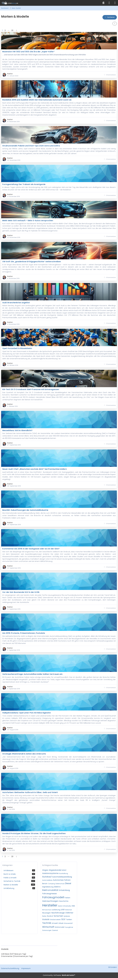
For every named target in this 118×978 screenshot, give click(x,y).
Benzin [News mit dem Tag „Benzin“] (44, 883)
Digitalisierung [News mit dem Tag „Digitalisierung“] (47, 887)
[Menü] (115, 3)
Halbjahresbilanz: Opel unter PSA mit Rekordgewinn (26, 712)
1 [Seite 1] (2, 30)
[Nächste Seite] (16, 30)
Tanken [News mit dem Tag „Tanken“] (69, 919)
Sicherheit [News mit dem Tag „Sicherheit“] (58, 916)
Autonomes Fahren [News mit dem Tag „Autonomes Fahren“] (61, 880)
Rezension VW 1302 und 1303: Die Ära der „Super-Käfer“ (28, 51)
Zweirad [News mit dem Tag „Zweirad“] (55, 930)
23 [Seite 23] (12, 30)
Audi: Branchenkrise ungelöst (16, 302)
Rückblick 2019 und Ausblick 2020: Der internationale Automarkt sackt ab (37, 99)
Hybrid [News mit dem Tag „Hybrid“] (60, 906)
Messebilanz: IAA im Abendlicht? (17, 430)
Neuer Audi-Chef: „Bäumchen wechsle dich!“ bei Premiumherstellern (34, 469)
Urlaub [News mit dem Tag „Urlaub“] (61, 923)
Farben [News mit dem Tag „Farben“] (67, 897)
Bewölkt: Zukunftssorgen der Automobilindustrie (25, 510)
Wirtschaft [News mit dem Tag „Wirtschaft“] (48, 927)
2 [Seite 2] (5, 30)
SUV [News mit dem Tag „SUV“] (63, 919)
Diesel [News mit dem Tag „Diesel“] (68, 883)
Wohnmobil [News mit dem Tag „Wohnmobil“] (59, 927)
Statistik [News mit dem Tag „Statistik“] (45, 919)
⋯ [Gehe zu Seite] (8, 30)
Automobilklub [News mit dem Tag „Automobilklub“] (47, 880)
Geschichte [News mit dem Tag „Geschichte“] (63, 901)
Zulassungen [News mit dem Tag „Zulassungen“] (47, 930)
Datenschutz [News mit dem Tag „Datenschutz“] (60, 884)
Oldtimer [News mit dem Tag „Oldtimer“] (69, 912)
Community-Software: (59, 975)
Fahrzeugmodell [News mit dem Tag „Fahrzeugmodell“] (53, 897)
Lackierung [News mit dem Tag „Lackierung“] (56, 910)
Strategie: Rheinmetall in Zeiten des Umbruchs (24, 753)
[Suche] (103, 3)
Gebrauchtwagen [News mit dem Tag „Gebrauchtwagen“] (50, 901)
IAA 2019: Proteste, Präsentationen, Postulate (23, 633)
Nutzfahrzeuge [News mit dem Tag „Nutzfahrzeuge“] (58, 912)
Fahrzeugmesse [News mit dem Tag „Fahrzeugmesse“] (49, 893)
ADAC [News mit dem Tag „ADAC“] (64, 870)
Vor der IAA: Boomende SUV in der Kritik (20, 592)
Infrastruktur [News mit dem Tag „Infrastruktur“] (67, 906)
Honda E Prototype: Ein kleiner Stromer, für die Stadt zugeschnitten (34, 833)
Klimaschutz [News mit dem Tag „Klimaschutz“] (46, 910)
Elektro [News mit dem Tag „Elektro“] (57, 886)
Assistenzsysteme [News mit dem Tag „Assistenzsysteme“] (50, 873)
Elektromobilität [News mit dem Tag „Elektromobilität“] (50, 890)
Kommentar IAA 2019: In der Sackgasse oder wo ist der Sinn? (30, 548)
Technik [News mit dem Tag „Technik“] (46, 923)
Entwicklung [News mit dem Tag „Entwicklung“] (64, 890)
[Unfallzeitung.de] (50, 3)
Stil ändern (112, 967)
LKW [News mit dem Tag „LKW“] (63, 909)
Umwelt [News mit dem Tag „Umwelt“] (55, 923)
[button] (109, 17)
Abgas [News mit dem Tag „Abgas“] (45, 870)
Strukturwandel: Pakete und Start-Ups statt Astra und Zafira (31, 145)
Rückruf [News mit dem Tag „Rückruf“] (50, 916)
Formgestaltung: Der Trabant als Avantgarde (23, 184)
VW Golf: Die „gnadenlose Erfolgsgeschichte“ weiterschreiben (31, 261)
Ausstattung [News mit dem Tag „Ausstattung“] (63, 873)
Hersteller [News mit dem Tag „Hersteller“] (49, 905)
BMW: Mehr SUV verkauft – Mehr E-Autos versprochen (27, 220)
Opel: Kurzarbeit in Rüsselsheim (17, 348)
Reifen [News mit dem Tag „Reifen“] (44, 916)
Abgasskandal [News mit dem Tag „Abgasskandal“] (55, 870)
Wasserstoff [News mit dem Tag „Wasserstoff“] (68, 923)
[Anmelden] (109, 3)
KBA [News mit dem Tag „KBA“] (73, 906)
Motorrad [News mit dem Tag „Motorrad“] (68, 910)
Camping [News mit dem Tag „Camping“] (51, 884)
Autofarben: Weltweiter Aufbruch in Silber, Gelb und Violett (30, 792)
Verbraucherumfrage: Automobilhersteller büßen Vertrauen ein (32, 674)
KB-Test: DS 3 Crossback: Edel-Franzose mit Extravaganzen (30, 389)
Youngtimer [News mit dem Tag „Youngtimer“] (69, 927)
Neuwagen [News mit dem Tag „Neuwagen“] (46, 913)
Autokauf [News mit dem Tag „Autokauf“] (47, 876)
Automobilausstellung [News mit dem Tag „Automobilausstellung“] (62, 876)
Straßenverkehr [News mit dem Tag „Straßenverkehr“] (55, 920)
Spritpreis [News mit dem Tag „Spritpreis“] (67, 916)
